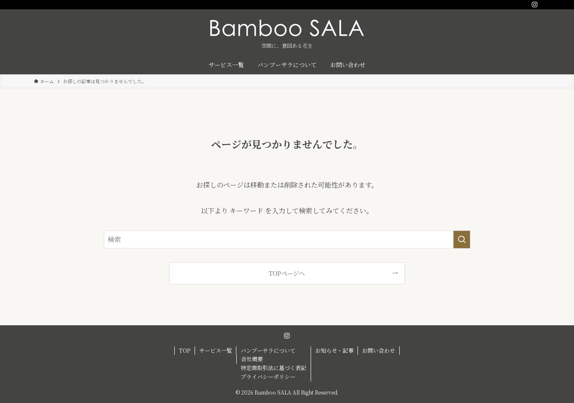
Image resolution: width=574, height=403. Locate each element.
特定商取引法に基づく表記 (273, 368)
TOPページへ (287, 273)
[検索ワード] (287, 239)
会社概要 (252, 359)
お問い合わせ (378, 350)
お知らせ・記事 (334, 350)
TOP (184, 350)
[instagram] (534, 4)
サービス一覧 (215, 350)
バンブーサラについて (268, 350)
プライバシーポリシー (268, 377)
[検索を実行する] (461, 239)
